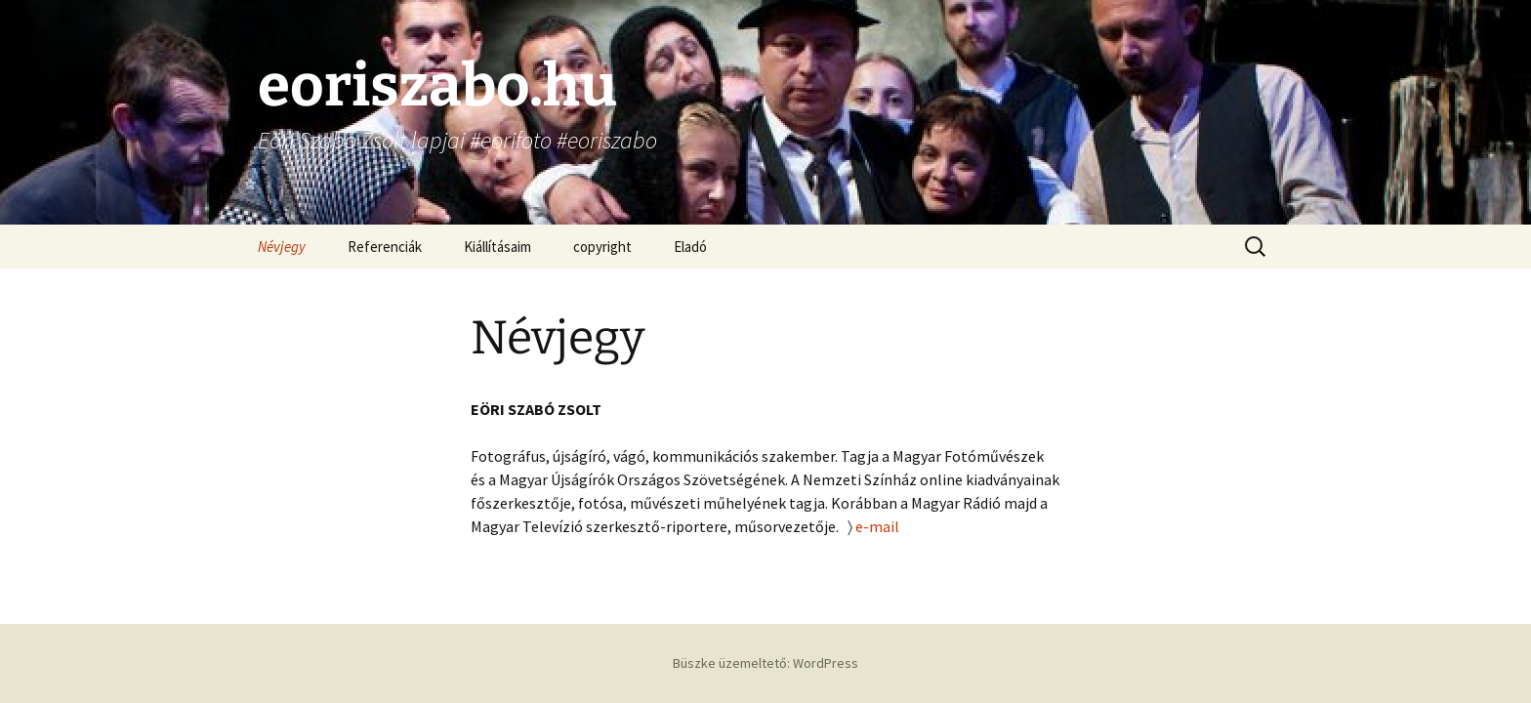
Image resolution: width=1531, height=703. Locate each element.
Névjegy (282, 246)
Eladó (690, 246)
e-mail (877, 526)
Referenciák (385, 246)
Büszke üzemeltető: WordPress (765, 663)
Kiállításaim (497, 246)
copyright (602, 246)
